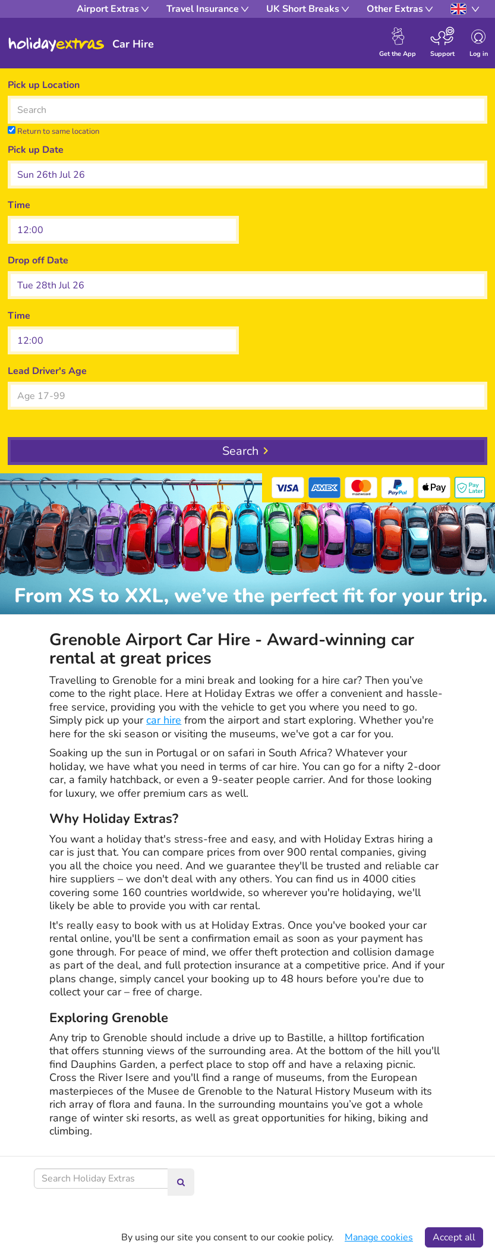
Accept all (454, 1237)
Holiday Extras (56, 44)
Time (19, 205)
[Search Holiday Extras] (101, 1178)
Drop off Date (38, 260)
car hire (163, 720)
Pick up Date (36, 149)
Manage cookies (379, 1237)
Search (240, 451)
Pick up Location (44, 85)
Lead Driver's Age (47, 371)
